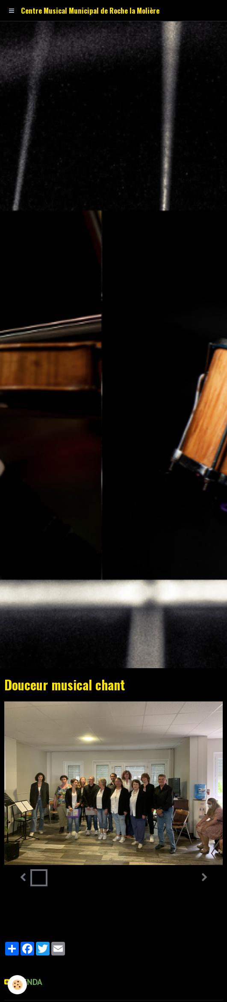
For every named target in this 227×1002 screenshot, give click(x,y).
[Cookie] (17, 984)
